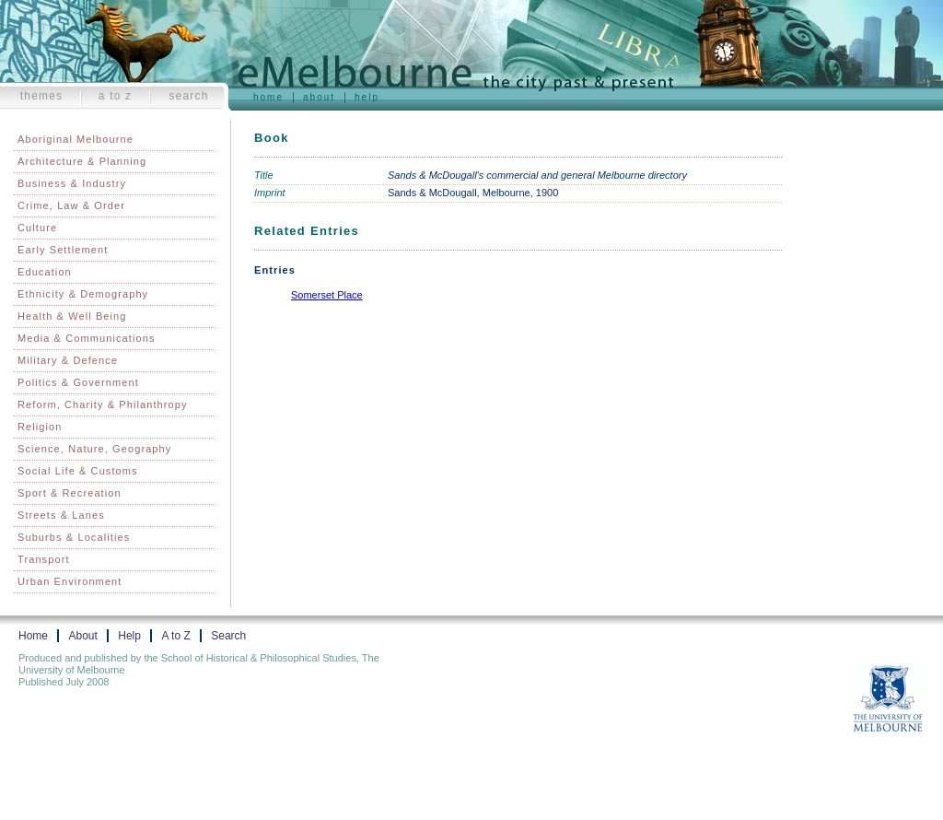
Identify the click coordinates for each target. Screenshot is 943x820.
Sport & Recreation (69, 492)
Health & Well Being (72, 316)
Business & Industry (71, 183)
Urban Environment (69, 581)
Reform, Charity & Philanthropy (102, 404)
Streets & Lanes (61, 515)
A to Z (116, 95)
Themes (42, 95)
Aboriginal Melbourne (75, 139)
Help (367, 97)
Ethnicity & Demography (82, 293)
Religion (40, 426)
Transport (43, 559)
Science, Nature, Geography (94, 448)
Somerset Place (327, 294)
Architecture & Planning (81, 161)
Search (188, 95)
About (319, 97)
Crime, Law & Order (71, 205)
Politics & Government (78, 382)
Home (268, 97)
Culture (37, 227)
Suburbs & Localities (73, 537)
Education (44, 271)
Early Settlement (62, 249)
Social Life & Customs (77, 470)
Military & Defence (67, 360)
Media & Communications (86, 338)
